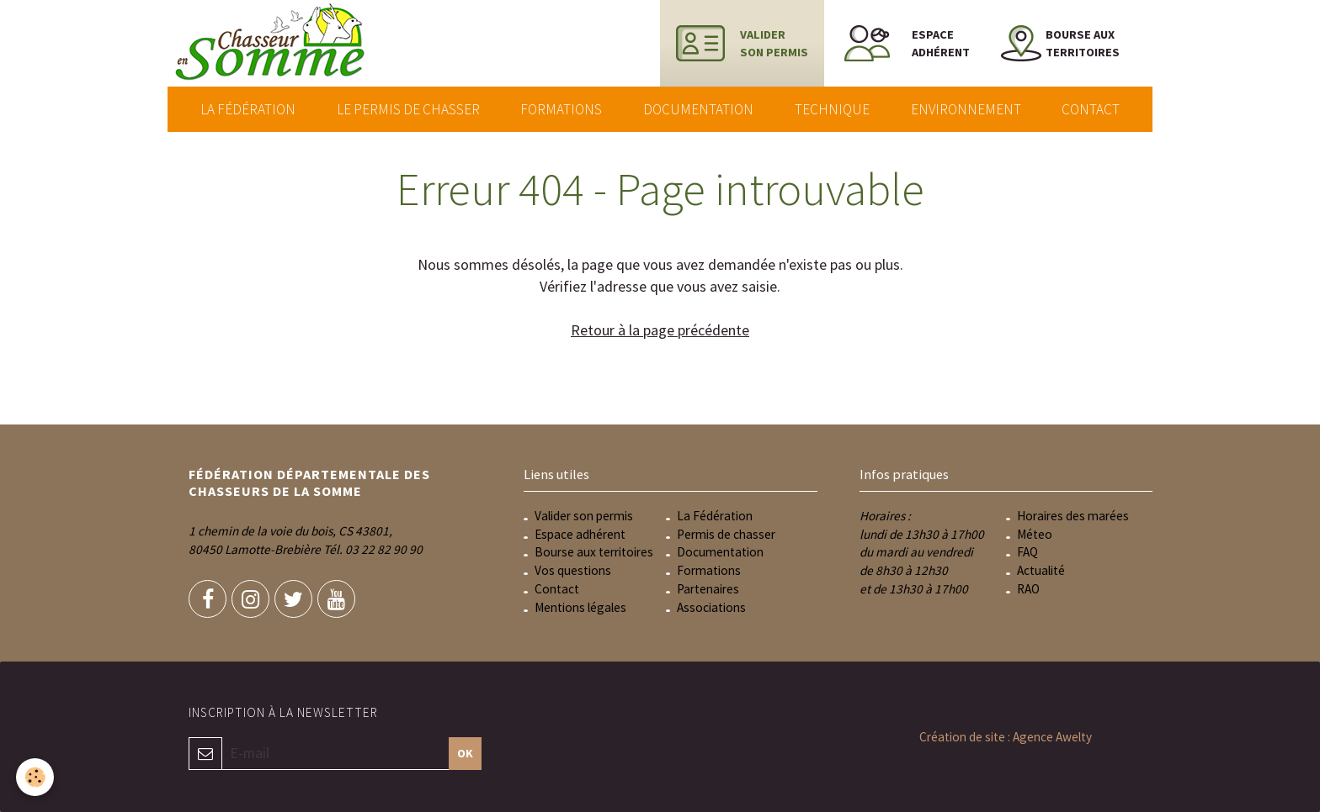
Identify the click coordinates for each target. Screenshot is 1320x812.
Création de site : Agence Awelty (1005, 737)
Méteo (1034, 534)
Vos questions (573, 570)
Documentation (698, 109)
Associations (711, 607)
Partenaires (708, 589)
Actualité (1041, 570)
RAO (1028, 589)
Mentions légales (580, 607)
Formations (561, 109)
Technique (832, 109)
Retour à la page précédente (660, 330)
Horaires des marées (1073, 516)
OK (465, 753)
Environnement (966, 109)
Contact (1091, 109)
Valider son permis (584, 516)
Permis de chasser (726, 534)
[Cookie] (36, 777)
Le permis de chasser (408, 109)
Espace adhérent (580, 534)
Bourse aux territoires (594, 552)
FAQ (1027, 552)
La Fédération (247, 109)
